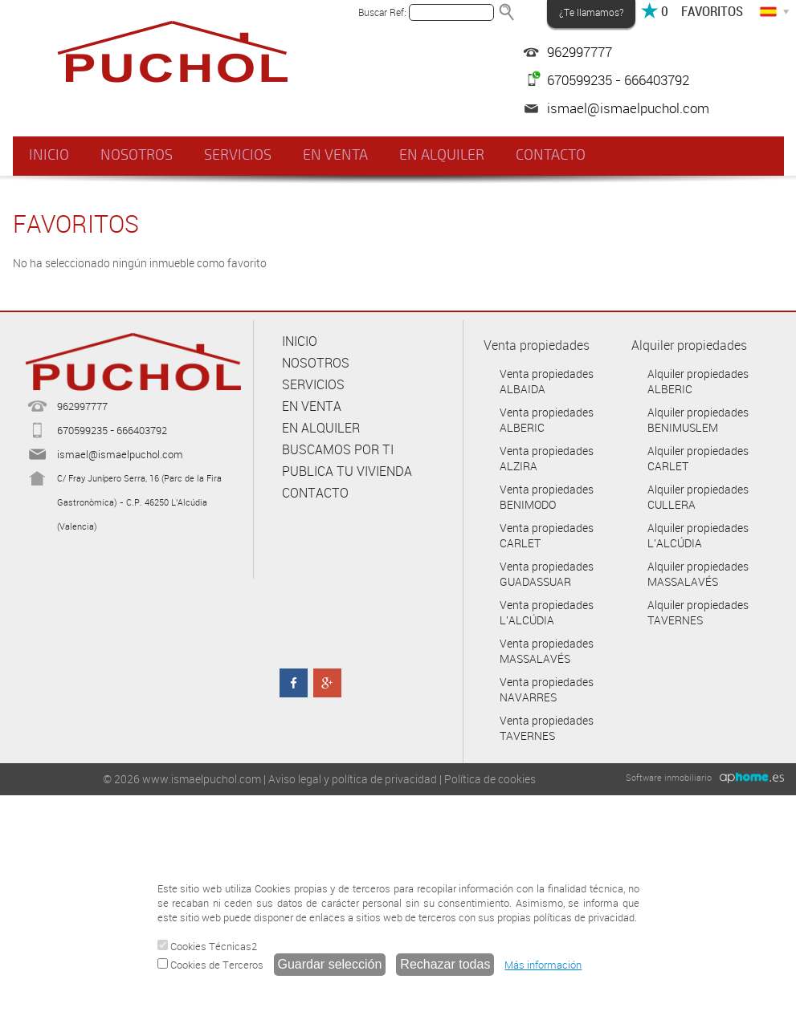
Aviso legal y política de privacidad (352, 778)
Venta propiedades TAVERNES (547, 728)
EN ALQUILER (440, 155)
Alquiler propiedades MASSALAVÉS (698, 574)
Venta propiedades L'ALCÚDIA (547, 612)
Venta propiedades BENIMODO (547, 497)
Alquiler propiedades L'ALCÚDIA (698, 535)
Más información (543, 964)
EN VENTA (334, 155)
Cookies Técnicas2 (207, 946)
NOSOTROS (136, 155)
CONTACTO (549, 155)
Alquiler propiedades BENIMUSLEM (698, 419)
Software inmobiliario (669, 777)
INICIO (49, 155)
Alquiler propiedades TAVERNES (698, 612)
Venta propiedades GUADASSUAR (547, 574)
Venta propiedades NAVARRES (547, 689)
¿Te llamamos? (591, 12)
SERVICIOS (237, 155)
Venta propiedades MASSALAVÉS (547, 651)
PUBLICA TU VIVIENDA (347, 471)
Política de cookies (490, 778)
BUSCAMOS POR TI (338, 449)
